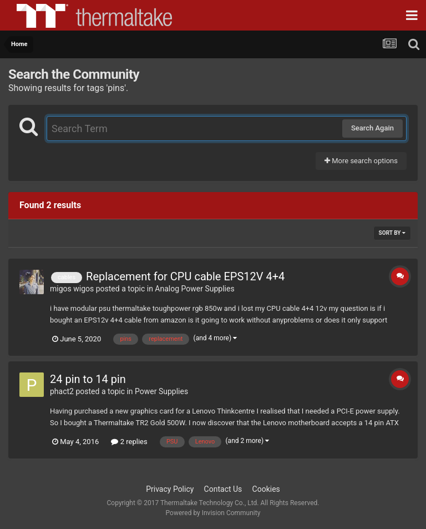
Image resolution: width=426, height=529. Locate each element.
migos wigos (72, 288)
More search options (361, 161)
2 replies (129, 441)
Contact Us (223, 489)
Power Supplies (161, 391)
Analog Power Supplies (194, 288)
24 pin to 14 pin (88, 379)
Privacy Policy (170, 489)
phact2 (62, 391)
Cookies (266, 489)
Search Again (372, 128)
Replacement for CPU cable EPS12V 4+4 (185, 276)
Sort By (392, 233)
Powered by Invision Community (213, 513)
